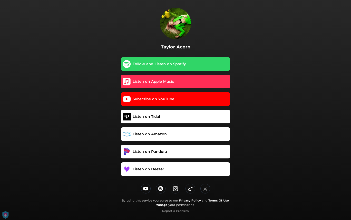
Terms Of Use (218, 200)
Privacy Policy (190, 200)
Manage (161, 205)
